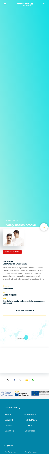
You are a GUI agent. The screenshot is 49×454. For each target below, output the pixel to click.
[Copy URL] (20, 380)
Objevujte (8, 445)
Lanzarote (8, 420)
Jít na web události (24, 310)
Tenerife (7, 414)
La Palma (8, 425)
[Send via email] (26, 380)
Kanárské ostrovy (12, 407)
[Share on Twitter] (8, 380)
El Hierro (28, 425)
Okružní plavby (30, 452)
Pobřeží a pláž (10, 452)
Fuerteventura (30, 420)
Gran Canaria (30, 414)
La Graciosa (29, 430)
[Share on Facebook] (14, 380)
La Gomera (9, 430)
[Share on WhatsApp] (32, 380)
